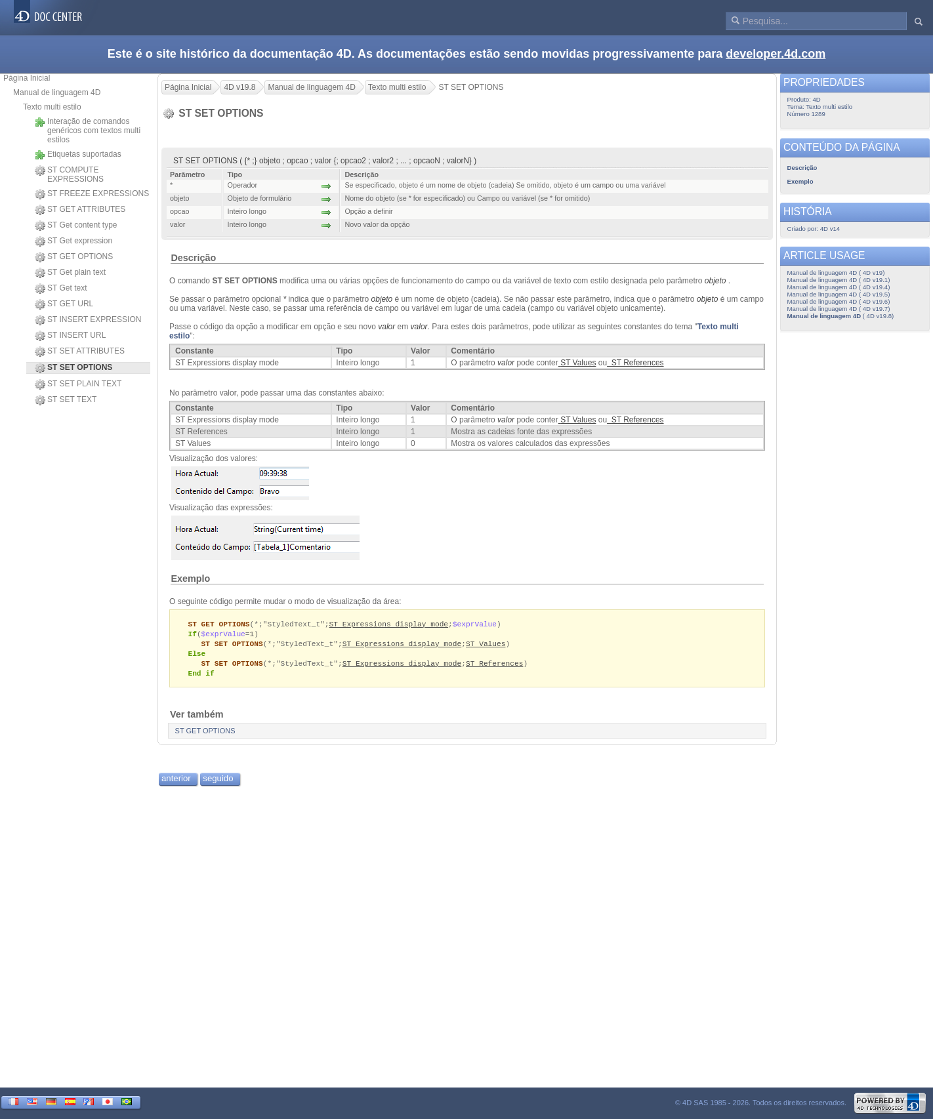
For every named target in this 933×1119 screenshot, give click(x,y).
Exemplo (190, 578)
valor (419, 326)
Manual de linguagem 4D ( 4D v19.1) (838, 279)
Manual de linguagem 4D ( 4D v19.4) (838, 287)
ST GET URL (64, 304)
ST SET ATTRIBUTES (80, 351)
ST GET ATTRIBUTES (80, 210)
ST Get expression (73, 241)
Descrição (193, 258)
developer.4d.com (775, 53)
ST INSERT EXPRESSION (88, 320)
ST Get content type (76, 225)
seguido (218, 782)
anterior (176, 782)
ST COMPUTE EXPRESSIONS (69, 174)
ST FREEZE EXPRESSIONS (92, 194)
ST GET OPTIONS (74, 257)
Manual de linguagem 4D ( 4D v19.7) (838, 308)
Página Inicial (26, 78)
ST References (494, 666)
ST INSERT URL (70, 336)
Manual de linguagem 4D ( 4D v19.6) (838, 301)
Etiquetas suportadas (78, 155)
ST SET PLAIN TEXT (78, 384)
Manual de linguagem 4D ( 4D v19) (836, 272)
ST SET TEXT (65, 400)
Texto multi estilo (52, 107)
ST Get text (61, 288)
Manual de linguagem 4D (56, 92)
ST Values (486, 645)
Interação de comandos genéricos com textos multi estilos (87, 130)
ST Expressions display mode (389, 624)
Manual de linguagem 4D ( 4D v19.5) (838, 294)
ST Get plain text (70, 273)
